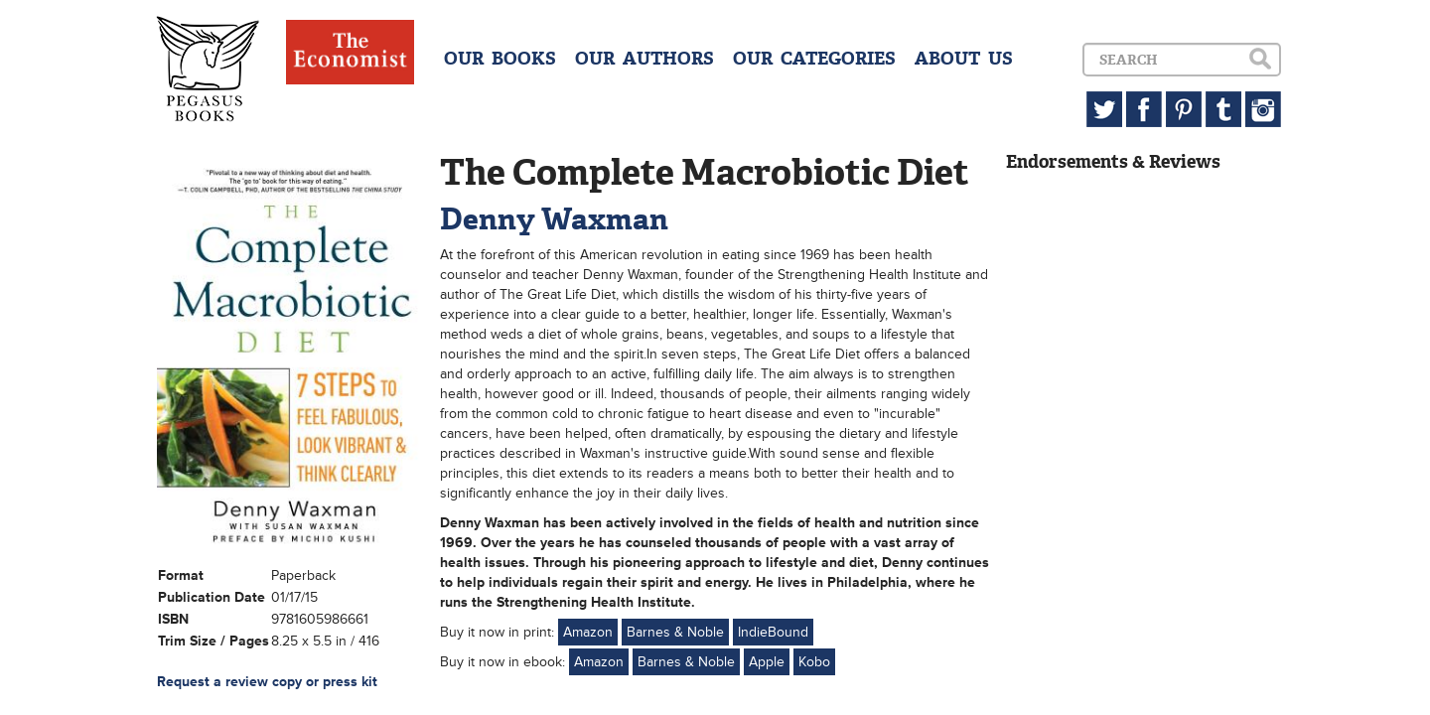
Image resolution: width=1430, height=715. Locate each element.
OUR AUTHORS (644, 59)
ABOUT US (964, 59)
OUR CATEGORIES (814, 59)
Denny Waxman (554, 219)
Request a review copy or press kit (267, 681)
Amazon (588, 632)
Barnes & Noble (675, 632)
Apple (767, 661)
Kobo (814, 661)
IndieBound (773, 632)
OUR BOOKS (500, 59)
